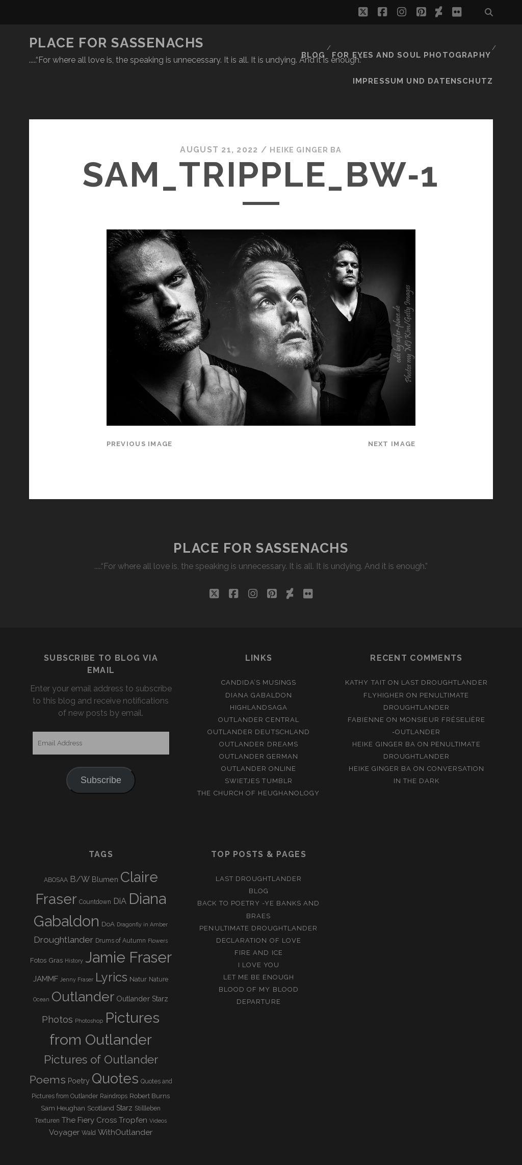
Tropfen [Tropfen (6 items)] (133, 1087)
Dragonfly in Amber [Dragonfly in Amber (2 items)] (142, 892)
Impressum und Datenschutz (432, 56)
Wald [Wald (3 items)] (89, 1100)
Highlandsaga (259, 675)
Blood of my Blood (259, 957)
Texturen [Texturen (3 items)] (47, 1088)
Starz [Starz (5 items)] (124, 1075)
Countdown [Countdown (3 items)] (95, 869)
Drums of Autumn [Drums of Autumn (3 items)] (120, 908)
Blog (327, 43)
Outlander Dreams (258, 711)
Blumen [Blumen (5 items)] (105, 847)
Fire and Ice (258, 920)
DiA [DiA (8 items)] (119, 868)
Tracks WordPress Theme (217, 1153)
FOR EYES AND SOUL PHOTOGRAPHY (419, 43)
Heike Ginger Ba (306, 117)
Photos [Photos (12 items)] (57, 986)
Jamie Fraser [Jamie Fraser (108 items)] (128, 925)
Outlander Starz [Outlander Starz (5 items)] (142, 967)
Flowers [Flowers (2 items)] (158, 908)
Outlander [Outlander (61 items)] (82, 964)
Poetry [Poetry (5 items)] (79, 1048)
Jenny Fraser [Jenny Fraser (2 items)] (76, 947)
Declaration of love (258, 908)
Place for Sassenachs (116, 42)
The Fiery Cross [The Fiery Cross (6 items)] (89, 1087)
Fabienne (366, 687)
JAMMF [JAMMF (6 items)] (45, 946)
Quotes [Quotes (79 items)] (115, 1046)
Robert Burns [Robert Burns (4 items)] (149, 1063)
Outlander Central (258, 687)
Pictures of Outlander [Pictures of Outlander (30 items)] (101, 1026)
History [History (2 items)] (74, 928)
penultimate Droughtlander (258, 895)
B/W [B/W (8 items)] (80, 847)
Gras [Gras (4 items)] (55, 927)
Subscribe (101, 748)
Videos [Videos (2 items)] (158, 1088)
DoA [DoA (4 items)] (108, 891)
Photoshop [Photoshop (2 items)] (89, 988)
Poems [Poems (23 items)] (48, 1047)
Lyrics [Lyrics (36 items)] (111, 945)
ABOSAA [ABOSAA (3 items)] (56, 847)
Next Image (392, 412)
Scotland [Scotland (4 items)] (100, 1075)
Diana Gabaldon (259, 662)
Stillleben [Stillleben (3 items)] (148, 1075)
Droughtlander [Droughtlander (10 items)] (63, 907)
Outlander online (259, 736)
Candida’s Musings (259, 650)
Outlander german (259, 724)
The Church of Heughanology (258, 761)
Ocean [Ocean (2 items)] (41, 967)
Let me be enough (259, 944)
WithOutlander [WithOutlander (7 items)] (125, 1099)
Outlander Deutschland (258, 699)
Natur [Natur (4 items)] (138, 946)
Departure (258, 969)
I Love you (258, 932)
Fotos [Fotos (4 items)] (38, 927)
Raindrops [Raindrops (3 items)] (113, 1063)
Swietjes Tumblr (259, 748)
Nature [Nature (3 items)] (158, 946)
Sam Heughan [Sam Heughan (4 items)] (63, 1075)
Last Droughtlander (444, 650)
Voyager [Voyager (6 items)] (64, 1099)
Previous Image (140, 412)
